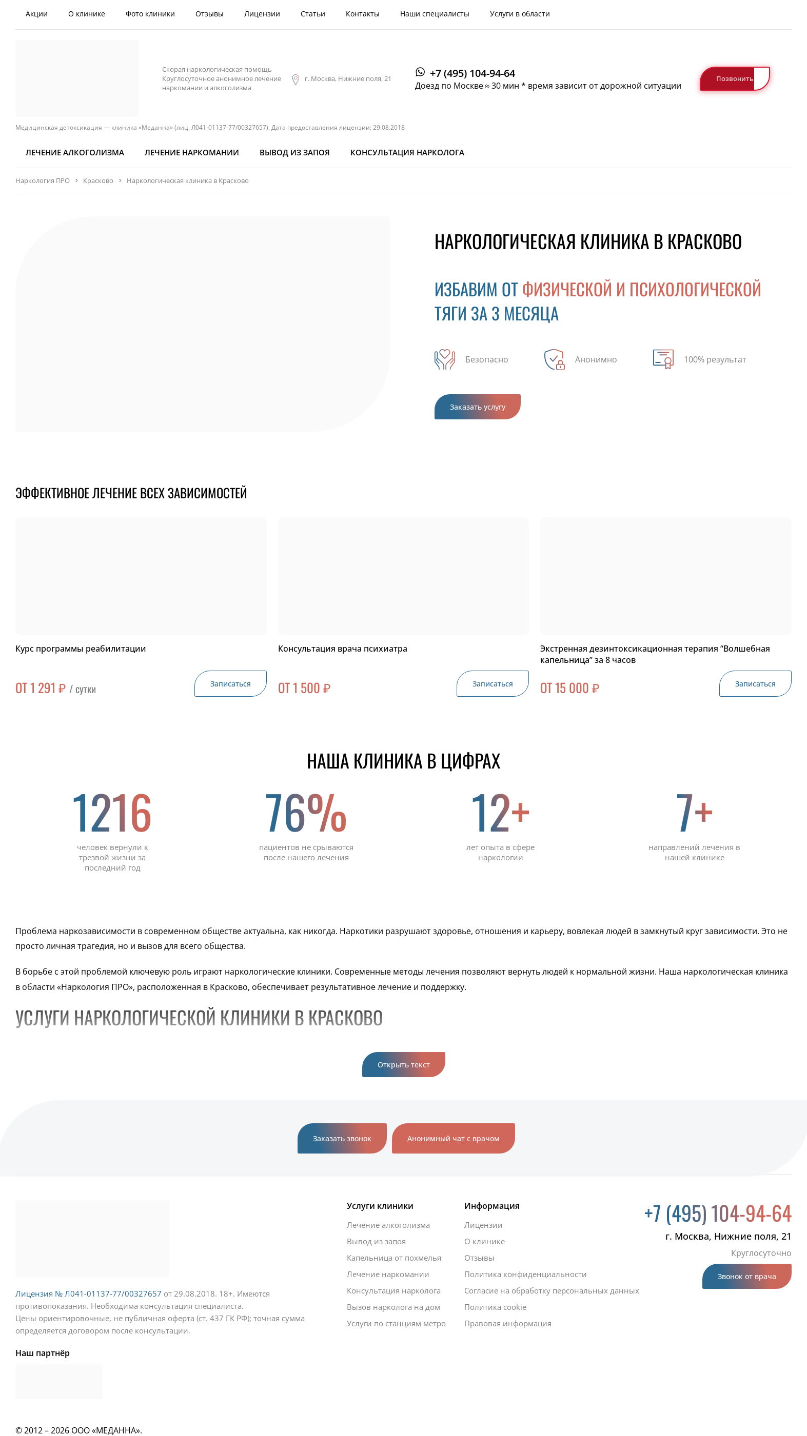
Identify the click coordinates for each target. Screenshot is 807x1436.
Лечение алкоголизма (75, 152)
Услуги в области (520, 13)
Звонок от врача (747, 1276)
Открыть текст (404, 1064)
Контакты (363, 13)
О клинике (86, 13)
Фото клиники (150, 13)
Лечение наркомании (192, 152)
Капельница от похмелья (394, 1257)
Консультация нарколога (407, 152)
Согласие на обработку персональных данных (551, 1290)
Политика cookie (495, 1307)
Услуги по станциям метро (396, 1323)
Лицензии (262, 13)
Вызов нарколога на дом (393, 1307)
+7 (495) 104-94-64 (472, 73)
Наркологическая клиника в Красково (188, 180)
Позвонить (735, 78)
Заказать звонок (342, 1138)
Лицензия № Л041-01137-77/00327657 (88, 1293)
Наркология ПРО (42, 180)
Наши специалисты (434, 13)
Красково (98, 180)
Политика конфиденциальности (525, 1274)
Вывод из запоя (295, 152)
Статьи (313, 13)
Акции (37, 13)
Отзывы (209, 13)
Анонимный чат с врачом (453, 1138)
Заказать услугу (477, 407)
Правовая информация (508, 1323)
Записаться (230, 684)
